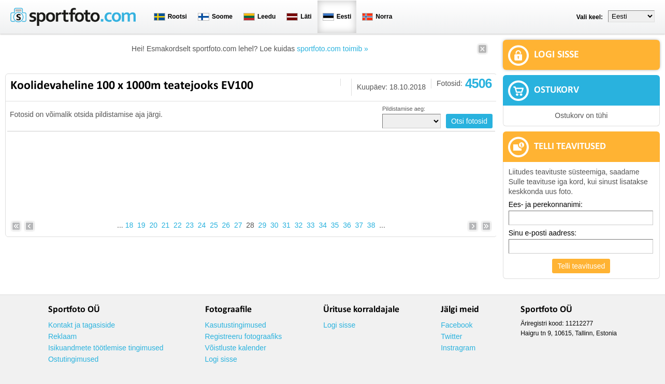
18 (129, 225)
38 (371, 225)
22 (178, 225)
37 (359, 225)
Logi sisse (221, 359)
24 (202, 225)
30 (274, 225)
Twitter (451, 336)
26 (226, 225)
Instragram (458, 348)
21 (166, 225)
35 (335, 225)
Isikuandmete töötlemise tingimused (106, 348)
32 (299, 225)
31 (286, 225)
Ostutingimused (73, 359)
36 (347, 225)
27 (238, 225)
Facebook (456, 325)
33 (311, 225)
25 (214, 225)
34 (323, 225)
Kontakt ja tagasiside (81, 325)
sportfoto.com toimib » (332, 49)
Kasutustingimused (235, 325)
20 (153, 225)
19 (141, 225)
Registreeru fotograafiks (243, 336)
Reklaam (62, 336)
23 (189, 225)
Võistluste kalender (235, 348)
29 (262, 225)
